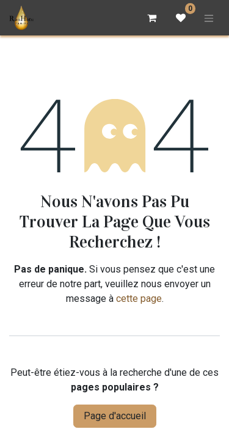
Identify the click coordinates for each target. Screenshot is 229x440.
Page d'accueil (115, 416)
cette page (139, 298)
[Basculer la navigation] (209, 18)
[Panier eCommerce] (151, 18)
